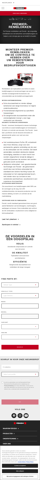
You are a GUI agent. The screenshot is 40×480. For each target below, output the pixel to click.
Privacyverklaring (8, 385)
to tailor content (21, 380)
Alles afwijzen (20, 471)
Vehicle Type (7, 291)
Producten (9, 433)
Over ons (7, 444)
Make (3, 301)
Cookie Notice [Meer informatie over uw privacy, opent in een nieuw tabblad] (22, 462)
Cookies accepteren (20, 465)
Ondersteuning (11, 438)
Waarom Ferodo (11, 428)
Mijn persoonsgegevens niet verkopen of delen (20, 476)
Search (20, 347)
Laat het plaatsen (9, 219)
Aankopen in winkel (10, 225)
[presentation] (17, 394)
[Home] (20, 8)
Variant (4, 322)
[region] (20, 463)
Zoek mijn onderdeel (20, 13)
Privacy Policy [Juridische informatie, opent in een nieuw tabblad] (29, 462)
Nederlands (7, 2)
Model (4, 312)
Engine (4, 332)
